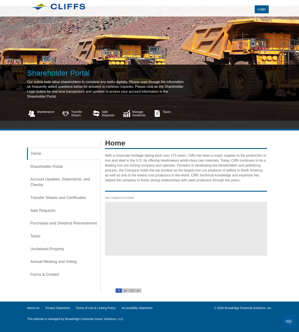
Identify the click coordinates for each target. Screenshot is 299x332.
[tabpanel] (184, 197)
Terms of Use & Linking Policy (96, 308)
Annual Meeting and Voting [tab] (53, 261)
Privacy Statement (57, 308)
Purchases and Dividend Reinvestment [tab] (63, 223)
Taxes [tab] (35, 236)
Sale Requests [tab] (42, 210)
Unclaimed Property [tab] (47, 249)
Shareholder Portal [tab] (46, 166)
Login (262, 9)
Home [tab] (36, 153)
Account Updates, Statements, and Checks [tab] (60, 182)
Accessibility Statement (137, 308)
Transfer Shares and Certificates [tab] (58, 198)
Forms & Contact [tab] (44, 274)
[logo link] (57, 6)
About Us (33, 308)
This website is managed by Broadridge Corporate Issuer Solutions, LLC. (75, 319)
